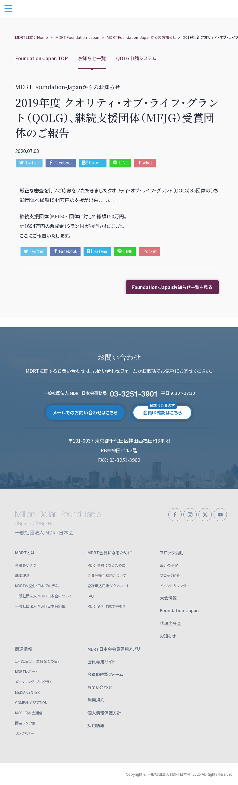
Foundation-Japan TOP (41, 58)
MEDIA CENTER (27, 692)
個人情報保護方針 (104, 713)
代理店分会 (170, 623)
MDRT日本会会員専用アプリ (113, 649)
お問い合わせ (99, 687)
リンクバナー (25, 733)
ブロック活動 (171, 553)
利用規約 (95, 700)
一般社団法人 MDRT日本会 (48, 9)
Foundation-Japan (179, 610)
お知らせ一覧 (92, 58)
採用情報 (95, 725)
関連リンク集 (25, 722)
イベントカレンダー (175, 585)
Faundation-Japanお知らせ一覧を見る (172, 287)
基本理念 (22, 575)
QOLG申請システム (136, 58)
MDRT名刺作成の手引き (106, 606)
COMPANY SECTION (31, 702)
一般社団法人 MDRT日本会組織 (40, 606)
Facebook (61, 163)
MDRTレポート (26, 671)
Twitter (29, 163)
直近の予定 (169, 565)
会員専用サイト (101, 662)
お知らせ (168, 636)
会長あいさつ (25, 565)
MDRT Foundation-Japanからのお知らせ (141, 37)
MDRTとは (25, 553)
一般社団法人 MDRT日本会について (43, 595)
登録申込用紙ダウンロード (108, 585)
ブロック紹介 (170, 575)
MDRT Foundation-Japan (77, 37)
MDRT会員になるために (109, 553)
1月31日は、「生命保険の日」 (37, 661)
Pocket (145, 163)
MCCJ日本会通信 (29, 712)
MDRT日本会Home (31, 37)
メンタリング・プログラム (33, 681)
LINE (120, 163)
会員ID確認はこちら (162, 410)
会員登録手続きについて (106, 575)
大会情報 (168, 598)
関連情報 (23, 649)
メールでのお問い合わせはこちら (85, 412)
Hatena (92, 163)
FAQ (90, 595)
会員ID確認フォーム (105, 674)
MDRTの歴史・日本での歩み (37, 585)
